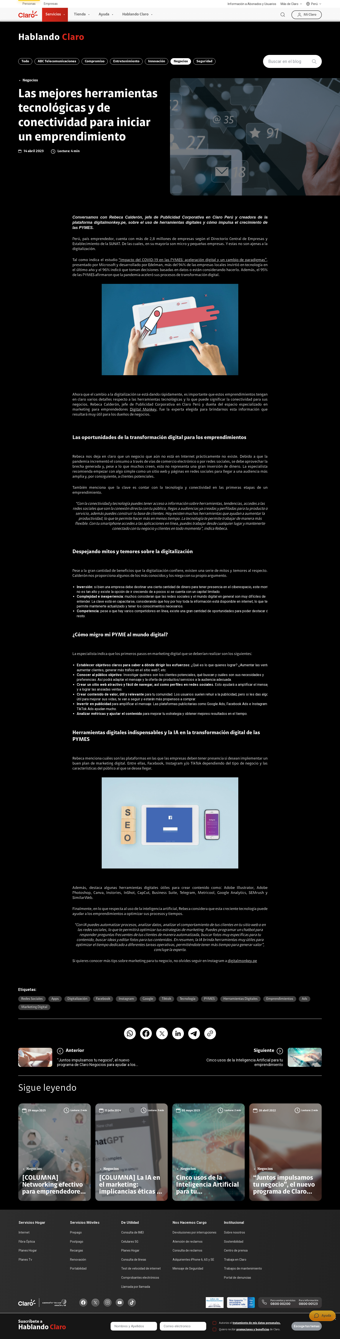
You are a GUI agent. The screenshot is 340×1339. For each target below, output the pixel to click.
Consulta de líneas (133, 1259)
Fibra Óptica (27, 1241)
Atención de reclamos (188, 1241)
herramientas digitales (240, 999)
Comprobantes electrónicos (140, 1277)
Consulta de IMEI (132, 1232)
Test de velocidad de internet (141, 1268)
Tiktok (166, 999)
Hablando (51, 37)
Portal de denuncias (237, 1277)
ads (304, 999)
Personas (29, 3)
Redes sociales (32, 999)
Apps (55, 999)
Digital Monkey (143, 410)
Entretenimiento (126, 61)
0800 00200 (280, 1304)
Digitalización (77, 999)
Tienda (80, 14)
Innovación (156, 61)
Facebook (103, 999)
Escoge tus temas (307, 1326)
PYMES (209, 999)
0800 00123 (308, 1304)
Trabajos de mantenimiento (243, 1268)
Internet (24, 1232)
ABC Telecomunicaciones (57, 61)
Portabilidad (78, 1268)
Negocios (181, 61)
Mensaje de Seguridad (188, 1268)
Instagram (126, 999)
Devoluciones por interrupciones (194, 1232)
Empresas (51, 3)
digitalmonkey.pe (242, 961)
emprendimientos (279, 999)
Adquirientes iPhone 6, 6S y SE (193, 1259)
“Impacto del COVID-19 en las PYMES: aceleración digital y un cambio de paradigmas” (192, 260)
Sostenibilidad (233, 1241)
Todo (25, 61)
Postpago (76, 1241)
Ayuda (104, 14)
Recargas (76, 1250)
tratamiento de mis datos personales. (257, 1323)
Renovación (78, 1259)
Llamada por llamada (135, 1286)
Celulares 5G (129, 1241)
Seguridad (204, 61)
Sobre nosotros (234, 1232)
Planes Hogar (28, 1250)
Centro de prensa (236, 1250)
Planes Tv (25, 1259)
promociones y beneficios (252, 1329)
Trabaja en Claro (235, 1259)
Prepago (76, 1232)
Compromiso (95, 61)
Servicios (53, 14)
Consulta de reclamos (187, 1250)
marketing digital (34, 1007)
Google (148, 999)
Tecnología (187, 999)
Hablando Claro (135, 14)
